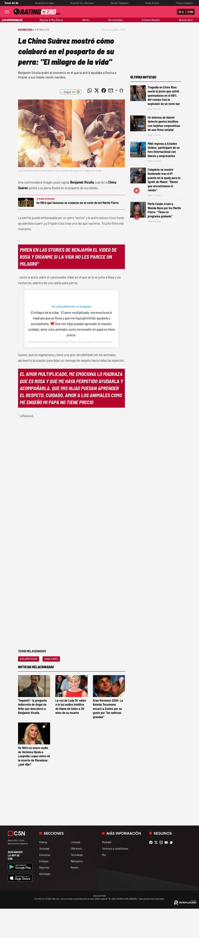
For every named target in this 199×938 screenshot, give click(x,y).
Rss (104, 854)
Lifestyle (75, 842)
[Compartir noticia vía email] (110, 90)
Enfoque (44, 861)
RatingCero (42, 29)
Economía (44, 854)
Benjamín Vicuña (28, 658)
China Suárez (51, 658)
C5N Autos (76, 848)
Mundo (74, 867)
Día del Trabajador (120, 2)
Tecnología (77, 854)
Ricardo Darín (186, 19)
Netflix (85, 19)
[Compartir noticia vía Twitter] (96, 90)
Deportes (44, 867)
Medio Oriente (152, 2)
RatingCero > (26, 29)
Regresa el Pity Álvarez (51, 19)
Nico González (115, 19)
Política (43, 842)
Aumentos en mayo (44, 2)
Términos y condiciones (115, 848)
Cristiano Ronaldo (151, 19)
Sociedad (44, 848)
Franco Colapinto (184, 2)
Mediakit (106, 842)
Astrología (44, 873)
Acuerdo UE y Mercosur (82, 2)
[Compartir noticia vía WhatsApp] (89, 90)
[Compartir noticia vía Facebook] (103, 90)
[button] (121, 90)
